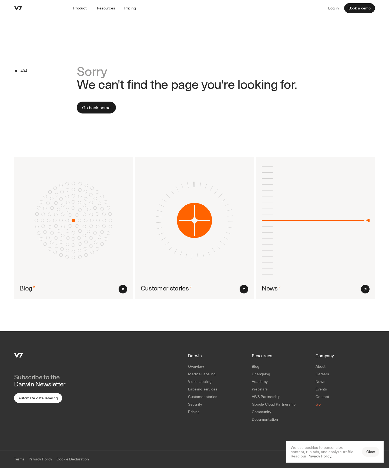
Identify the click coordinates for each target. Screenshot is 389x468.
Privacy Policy (319, 456)
